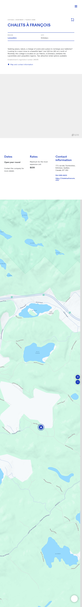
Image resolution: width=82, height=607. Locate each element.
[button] (41, 427)
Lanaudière (12, 38)
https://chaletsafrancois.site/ (65, 179)
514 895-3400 (61, 175)
